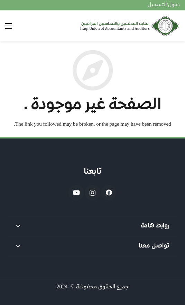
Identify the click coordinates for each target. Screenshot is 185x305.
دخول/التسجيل (164, 5)
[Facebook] (109, 192)
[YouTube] (76, 192)
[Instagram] (92, 192)
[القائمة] (8, 26)
